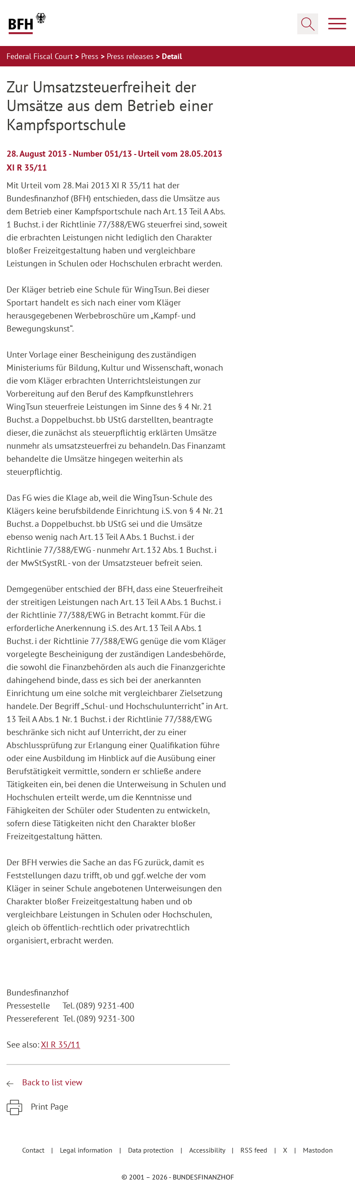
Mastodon (318, 1150)
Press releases (131, 56)
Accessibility (208, 1150)
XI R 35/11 (60, 1044)
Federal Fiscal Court (41, 56)
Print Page (48, 1106)
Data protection (151, 1150)
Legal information (87, 1150)
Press (91, 56)
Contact (34, 1150)
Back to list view (51, 1082)
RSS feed (254, 1150)
